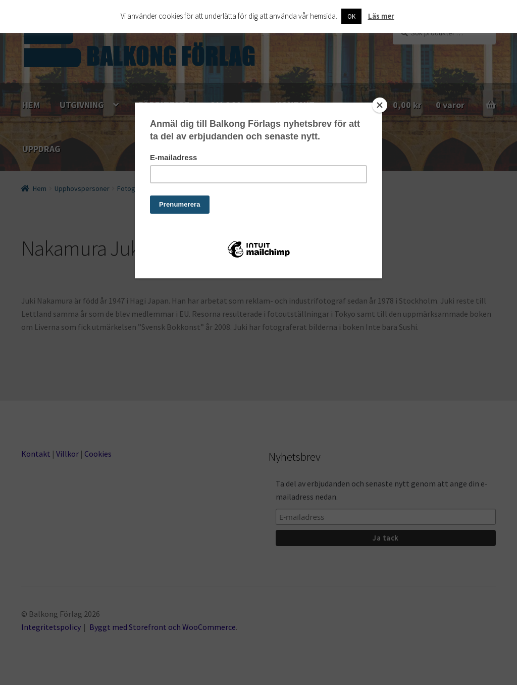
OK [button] (351, 16)
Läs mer (381, 16)
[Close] (379, 105)
